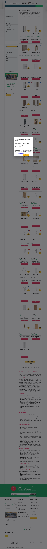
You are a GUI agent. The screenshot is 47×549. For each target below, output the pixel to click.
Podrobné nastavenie (21, 153)
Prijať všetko (26, 154)
